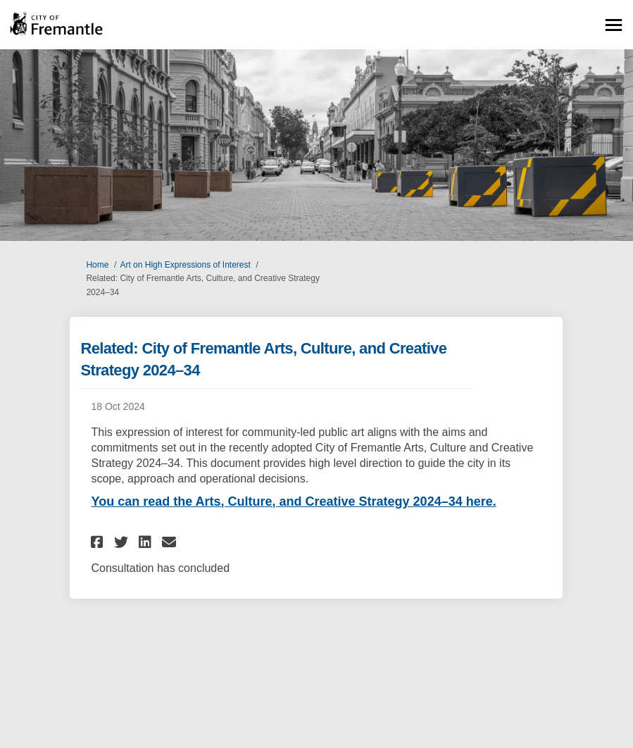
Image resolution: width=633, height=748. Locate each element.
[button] (99, 542)
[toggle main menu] (613, 25)
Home (97, 265)
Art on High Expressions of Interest (185, 265)
